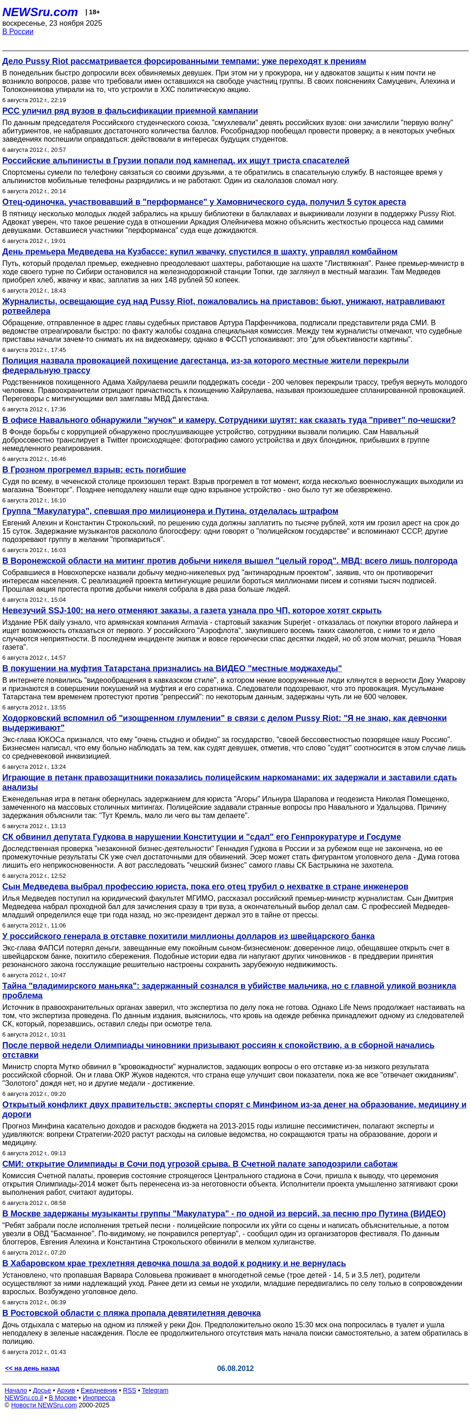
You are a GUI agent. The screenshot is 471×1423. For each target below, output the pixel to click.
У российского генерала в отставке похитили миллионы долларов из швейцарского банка (188, 936)
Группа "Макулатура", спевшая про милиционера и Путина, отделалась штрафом (170, 511)
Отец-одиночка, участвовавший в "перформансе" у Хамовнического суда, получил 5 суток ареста (204, 202)
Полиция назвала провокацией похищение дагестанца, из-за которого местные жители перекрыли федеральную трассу (205, 365)
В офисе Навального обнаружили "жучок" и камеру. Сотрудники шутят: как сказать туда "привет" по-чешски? (229, 420)
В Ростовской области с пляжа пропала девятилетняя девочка (131, 1313)
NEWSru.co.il (24, 1397)
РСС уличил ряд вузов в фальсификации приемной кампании (130, 110)
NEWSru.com (40, 12)
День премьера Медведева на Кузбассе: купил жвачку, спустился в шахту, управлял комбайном (199, 251)
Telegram (155, 1390)
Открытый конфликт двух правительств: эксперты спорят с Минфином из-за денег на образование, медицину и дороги (234, 1109)
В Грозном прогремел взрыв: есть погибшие (94, 469)
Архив (66, 1390)
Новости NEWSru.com (44, 1405)
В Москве (63, 1397)
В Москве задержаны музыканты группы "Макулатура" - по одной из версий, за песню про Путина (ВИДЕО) (224, 1213)
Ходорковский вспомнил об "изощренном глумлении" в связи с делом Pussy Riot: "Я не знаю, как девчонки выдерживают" (224, 723)
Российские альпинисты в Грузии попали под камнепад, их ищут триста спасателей (176, 160)
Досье (42, 1390)
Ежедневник (99, 1390)
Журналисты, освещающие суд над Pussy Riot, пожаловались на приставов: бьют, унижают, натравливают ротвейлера (223, 306)
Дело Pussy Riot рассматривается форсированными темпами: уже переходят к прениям (184, 61)
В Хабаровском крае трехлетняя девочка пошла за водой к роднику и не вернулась (174, 1263)
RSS (129, 1390)
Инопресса (99, 1397)
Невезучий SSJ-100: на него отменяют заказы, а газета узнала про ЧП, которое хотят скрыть (192, 610)
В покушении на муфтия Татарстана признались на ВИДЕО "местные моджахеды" (172, 668)
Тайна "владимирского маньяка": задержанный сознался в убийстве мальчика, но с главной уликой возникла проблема (229, 990)
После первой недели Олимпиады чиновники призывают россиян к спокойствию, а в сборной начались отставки (218, 1050)
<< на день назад (32, 1368)
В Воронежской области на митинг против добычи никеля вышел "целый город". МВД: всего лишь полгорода (230, 560)
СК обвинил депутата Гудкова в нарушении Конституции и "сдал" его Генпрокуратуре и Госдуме (201, 836)
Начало (16, 1390)
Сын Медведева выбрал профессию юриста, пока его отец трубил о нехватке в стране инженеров (205, 886)
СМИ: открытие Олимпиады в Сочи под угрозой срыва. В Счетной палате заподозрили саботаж (199, 1164)
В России (18, 31)
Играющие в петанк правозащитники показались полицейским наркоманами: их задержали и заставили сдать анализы (229, 782)
